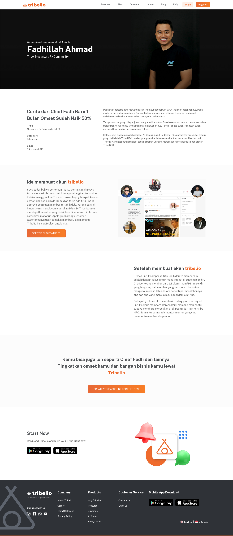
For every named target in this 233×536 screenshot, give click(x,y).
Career (61, 505)
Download (135, 4)
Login (188, 4)
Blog (163, 4)
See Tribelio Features (46, 233)
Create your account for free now (116, 389)
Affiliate (92, 516)
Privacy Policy (64, 516)
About (150, 4)
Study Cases (94, 521)
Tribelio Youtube (45, 514)
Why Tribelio (94, 500)
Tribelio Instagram (28, 514)
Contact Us (124, 500)
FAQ (175, 4)
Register (202, 4)
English (186, 521)
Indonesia (201, 521)
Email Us (122, 505)
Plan (120, 4)
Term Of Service (65, 511)
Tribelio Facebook (34, 514)
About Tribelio (64, 500)
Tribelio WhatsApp (40, 514)
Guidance (93, 511)
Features (105, 4)
